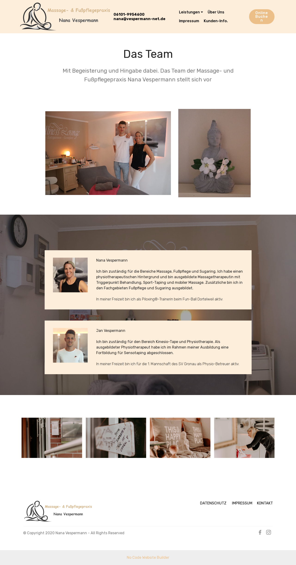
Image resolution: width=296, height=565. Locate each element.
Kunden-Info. (216, 21)
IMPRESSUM (244, 503)
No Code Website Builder (148, 557)
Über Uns (216, 12)
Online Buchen (261, 16)
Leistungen (189, 12)
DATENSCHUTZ (216, 503)
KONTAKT (265, 503)
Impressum (189, 21)
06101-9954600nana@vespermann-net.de (139, 16)
